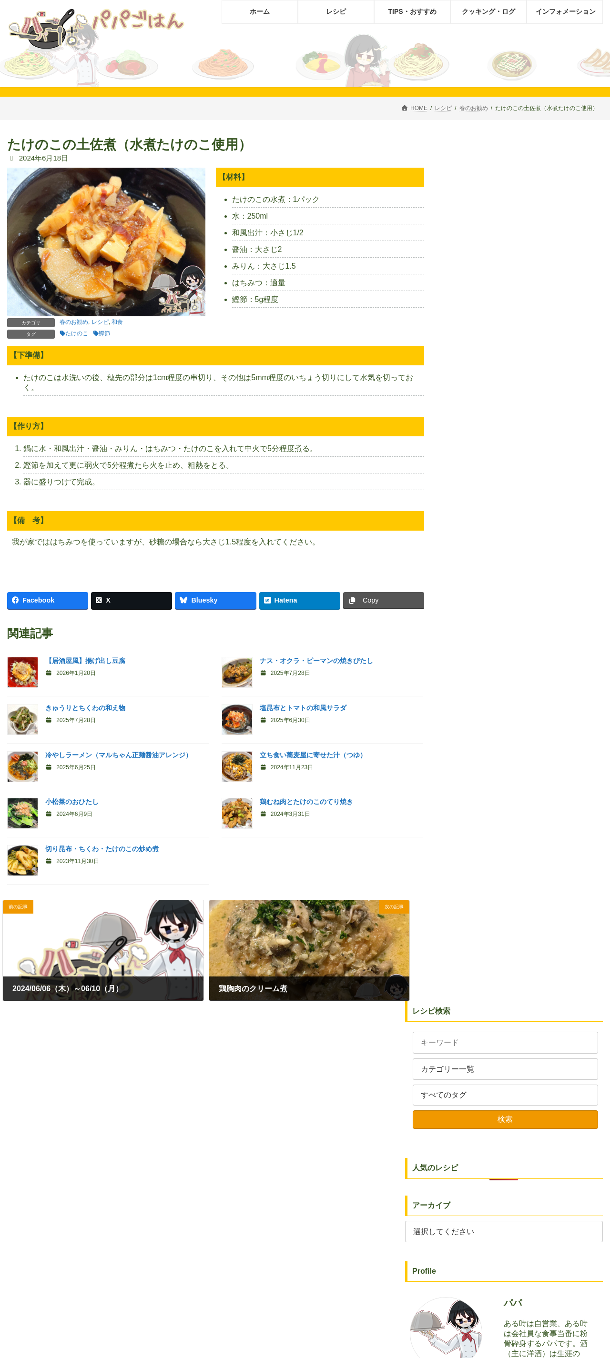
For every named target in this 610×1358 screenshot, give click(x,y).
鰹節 (104, 333)
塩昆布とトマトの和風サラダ (303, 708)
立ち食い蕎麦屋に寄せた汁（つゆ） (313, 755)
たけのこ (76, 333)
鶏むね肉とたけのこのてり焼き (306, 801)
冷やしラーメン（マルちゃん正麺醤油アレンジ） (118, 755)
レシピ (100, 322)
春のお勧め (74, 322)
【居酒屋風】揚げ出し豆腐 (85, 660)
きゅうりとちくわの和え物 (85, 708)
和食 (117, 322)
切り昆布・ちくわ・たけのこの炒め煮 (102, 849)
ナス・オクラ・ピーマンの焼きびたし (316, 660)
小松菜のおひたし (72, 801)
